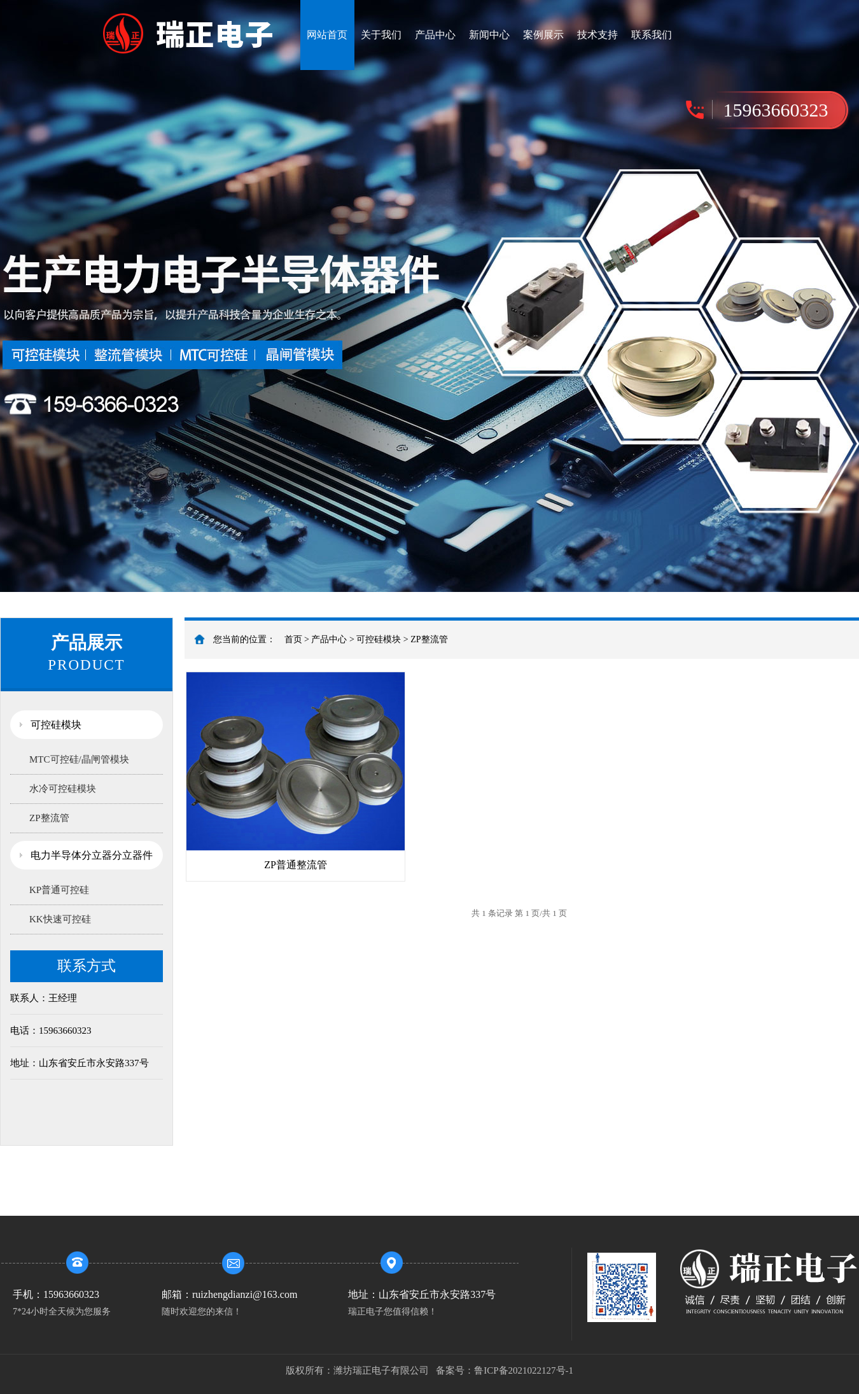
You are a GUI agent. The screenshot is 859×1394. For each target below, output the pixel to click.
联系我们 (651, 34)
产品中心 (435, 34)
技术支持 (597, 34)
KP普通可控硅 (59, 890)
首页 (293, 639)
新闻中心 (489, 34)
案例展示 (543, 34)
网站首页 (327, 34)
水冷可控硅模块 (62, 789)
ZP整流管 (49, 818)
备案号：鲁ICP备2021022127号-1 (504, 1370)
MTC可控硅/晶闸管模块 (79, 759)
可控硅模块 (56, 724)
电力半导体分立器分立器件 (92, 855)
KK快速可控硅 (60, 919)
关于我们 (381, 34)
